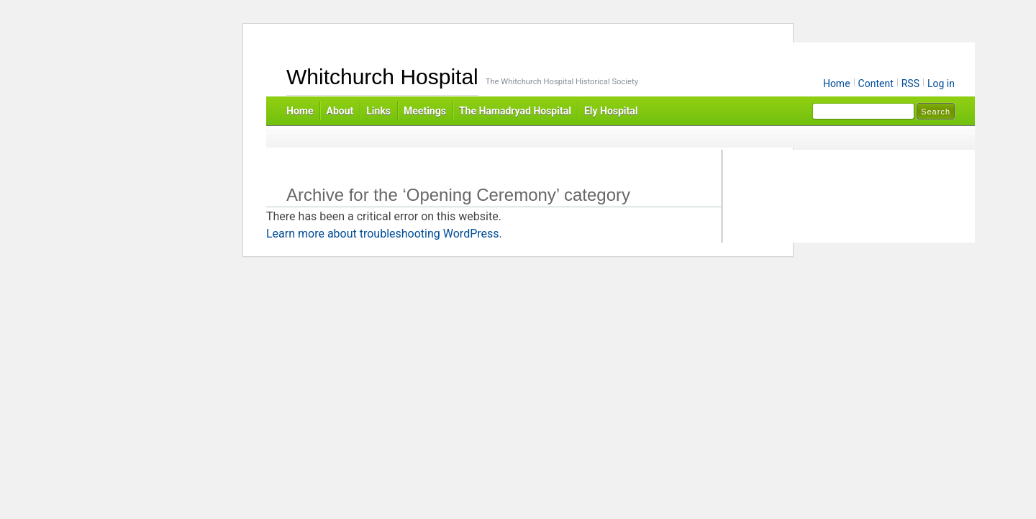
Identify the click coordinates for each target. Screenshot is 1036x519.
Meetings (425, 111)
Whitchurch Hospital (382, 77)
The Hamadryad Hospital (515, 111)
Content (876, 83)
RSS (910, 83)
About (339, 111)
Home (836, 83)
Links (378, 111)
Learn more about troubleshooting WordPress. (384, 233)
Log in (941, 83)
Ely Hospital (611, 111)
